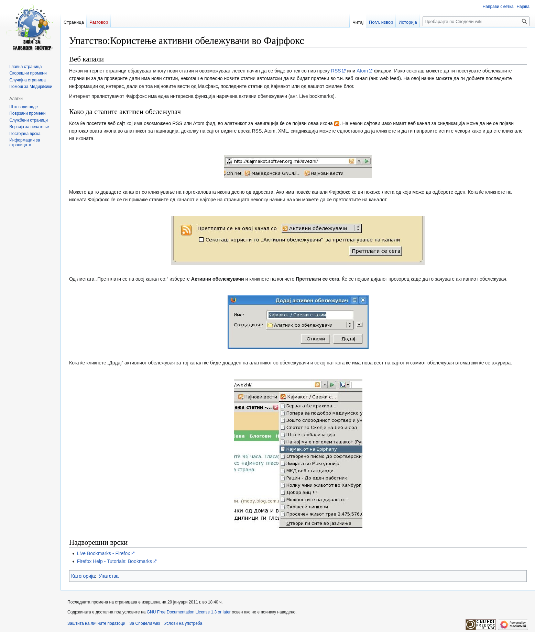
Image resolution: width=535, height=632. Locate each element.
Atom (362, 71)
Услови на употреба (183, 623)
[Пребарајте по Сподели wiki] (476, 21)
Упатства (109, 576)
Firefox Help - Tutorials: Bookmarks (114, 561)
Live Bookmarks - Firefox (103, 553)
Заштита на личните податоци (96, 623)
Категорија (83, 576)
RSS (336, 71)
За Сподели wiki (144, 623)
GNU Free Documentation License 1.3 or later (189, 612)
